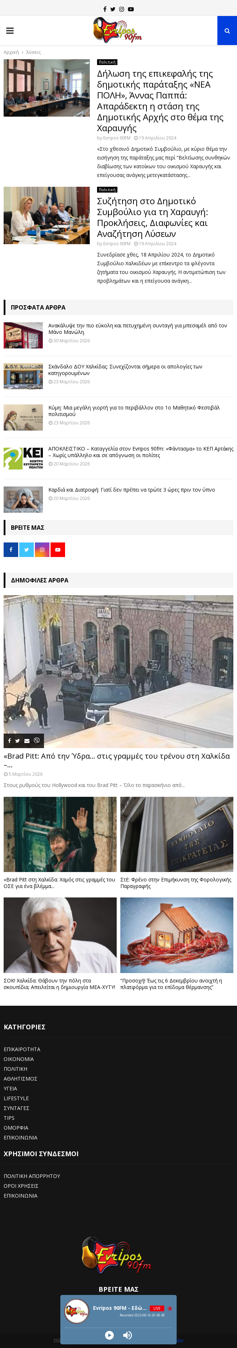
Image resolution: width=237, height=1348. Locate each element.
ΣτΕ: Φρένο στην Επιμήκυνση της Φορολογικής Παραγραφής (175, 882)
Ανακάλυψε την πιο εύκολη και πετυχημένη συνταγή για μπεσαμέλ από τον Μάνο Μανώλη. (137, 328)
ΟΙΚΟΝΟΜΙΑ (19, 1059)
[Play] (109, 1335)
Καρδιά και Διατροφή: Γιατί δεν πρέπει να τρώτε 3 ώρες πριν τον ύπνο (131, 489)
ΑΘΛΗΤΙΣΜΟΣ (20, 1078)
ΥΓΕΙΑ (10, 1088)
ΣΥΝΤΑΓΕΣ (16, 1108)
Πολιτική (107, 62)
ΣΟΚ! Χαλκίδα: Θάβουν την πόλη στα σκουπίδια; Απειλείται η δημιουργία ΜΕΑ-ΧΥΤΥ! (59, 983)
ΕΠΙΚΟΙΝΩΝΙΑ (20, 1137)
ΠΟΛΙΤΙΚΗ (15, 1068)
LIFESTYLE (16, 1098)
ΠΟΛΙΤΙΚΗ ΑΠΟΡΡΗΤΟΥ (32, 1176)
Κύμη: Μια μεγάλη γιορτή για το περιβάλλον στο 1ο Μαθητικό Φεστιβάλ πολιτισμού (134, 410)
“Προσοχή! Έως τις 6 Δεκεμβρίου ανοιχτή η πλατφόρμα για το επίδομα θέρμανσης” (171, 983)
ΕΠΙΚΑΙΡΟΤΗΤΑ (22, 1049)
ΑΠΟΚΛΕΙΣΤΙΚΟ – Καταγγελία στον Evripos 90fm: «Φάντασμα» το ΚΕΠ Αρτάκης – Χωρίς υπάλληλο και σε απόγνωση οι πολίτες (140, 452)
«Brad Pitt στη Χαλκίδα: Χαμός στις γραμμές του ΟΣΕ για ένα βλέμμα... (59, 882)
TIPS (9, 1117)
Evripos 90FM (116, 138)
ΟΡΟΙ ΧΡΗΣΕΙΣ (21, 1185)
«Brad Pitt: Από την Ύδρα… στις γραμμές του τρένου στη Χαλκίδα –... (117, 760)
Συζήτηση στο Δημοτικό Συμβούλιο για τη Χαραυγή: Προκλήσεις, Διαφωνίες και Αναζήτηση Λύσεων (152, 217)
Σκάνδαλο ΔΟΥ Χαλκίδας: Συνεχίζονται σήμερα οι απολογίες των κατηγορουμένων (125, 369)
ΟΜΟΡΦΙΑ (16, 1127)
